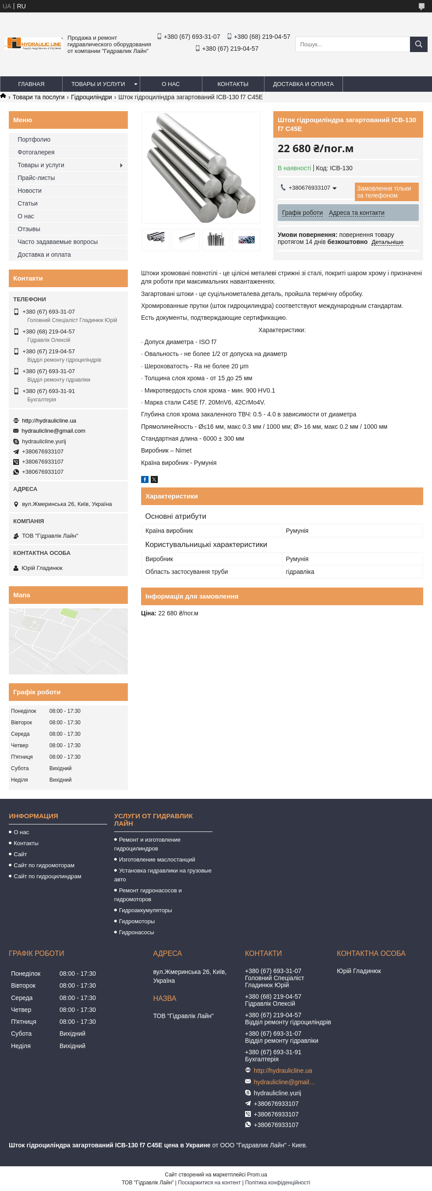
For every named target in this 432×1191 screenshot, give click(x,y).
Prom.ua (257, 1175)
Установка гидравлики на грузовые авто (163, 875)
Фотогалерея (36, 152)
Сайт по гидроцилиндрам (47, 876)
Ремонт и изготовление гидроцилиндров (147, 844)
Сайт (20, 854)
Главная (31, 84)
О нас (171, 84)
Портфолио (34, 139)
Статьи (27, 203)
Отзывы (29, 228)
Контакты (232, 84)
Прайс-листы (36, 177)
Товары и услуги (98, 84)
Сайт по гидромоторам (44, 865)
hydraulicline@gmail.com (54, 430)
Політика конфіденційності (277, 1183)
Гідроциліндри (91, 97)
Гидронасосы (136, 932)
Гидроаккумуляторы (145, 910)
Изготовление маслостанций (157, 859)
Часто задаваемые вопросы (58, 241)
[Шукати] (419, 44)
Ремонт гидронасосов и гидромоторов (148, 895)
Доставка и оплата (303, 84)
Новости (29, 190)
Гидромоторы (137, 921)
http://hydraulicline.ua (49, 420)
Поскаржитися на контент (209, 1183)
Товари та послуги (38, 97)
